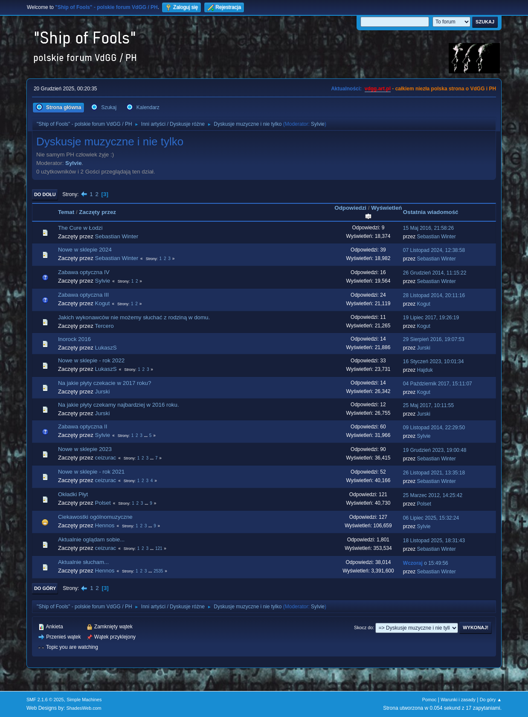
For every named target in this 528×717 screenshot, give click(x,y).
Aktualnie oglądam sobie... (91, 539)
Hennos (105, 525)
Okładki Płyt (73, 494)
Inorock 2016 (74, 339)
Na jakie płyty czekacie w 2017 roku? (104, 383)
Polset (103, 503)
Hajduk (425, 370)
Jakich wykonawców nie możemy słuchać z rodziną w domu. (134, 317)
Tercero (104, 326)
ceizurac (105, 457)
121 (158, 548)
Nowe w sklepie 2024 (85, 249)
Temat (66, 212)
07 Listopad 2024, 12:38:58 (434, 250)
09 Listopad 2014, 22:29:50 (434, 428)
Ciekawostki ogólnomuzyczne (95, 517)
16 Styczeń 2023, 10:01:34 (433, 361)
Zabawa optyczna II (82, 426)
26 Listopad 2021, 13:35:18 (434, 473)
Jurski (423, 348)
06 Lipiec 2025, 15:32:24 (431, 518)
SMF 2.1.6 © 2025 (45, 699)
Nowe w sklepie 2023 (85, 449)
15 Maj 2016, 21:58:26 (428, 228)
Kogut (102, 303)
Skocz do (363, 627)
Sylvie (318, 124)
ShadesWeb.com (84, 708)
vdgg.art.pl (378, 89)
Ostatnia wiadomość (430, 212)
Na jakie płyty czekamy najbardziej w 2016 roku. (118, 405)
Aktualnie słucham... (83, 562)
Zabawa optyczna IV (84, 272)
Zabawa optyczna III (83, 295)
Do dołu (45, 194)
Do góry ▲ (491, 699)
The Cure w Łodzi (80, 228)
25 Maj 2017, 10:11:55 (428, 405)
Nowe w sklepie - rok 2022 (91, 360)
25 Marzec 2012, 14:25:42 (432, 495)
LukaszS (106, 347)
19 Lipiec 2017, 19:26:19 (431, 318)
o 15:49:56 (425, 563)
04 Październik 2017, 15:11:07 (437, 384)
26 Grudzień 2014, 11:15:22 (435, 273)
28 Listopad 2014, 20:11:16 (434, 295)
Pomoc (429, 699)
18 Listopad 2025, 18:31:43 (434, 541)
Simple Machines (84, 699)
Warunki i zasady (458, 699)
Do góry (45, 588)
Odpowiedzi (350, 208)
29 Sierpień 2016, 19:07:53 (433, 339)
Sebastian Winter (117, 236)
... (146, 435)
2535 (158, 571)
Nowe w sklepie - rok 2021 (91, 471)
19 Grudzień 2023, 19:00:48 (435, 450)
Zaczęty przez (97, 212)
